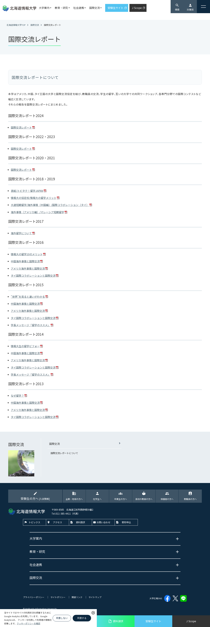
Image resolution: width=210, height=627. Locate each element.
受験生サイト (153, 621)
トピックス (34, 522)
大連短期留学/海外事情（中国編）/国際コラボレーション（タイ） (50, 205)
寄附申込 (126, 522)
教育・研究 (61, 8)
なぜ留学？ (17, 396)
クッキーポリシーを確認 (28, 623)
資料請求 (115, 621)
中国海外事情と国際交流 (25, 261)
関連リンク (77, 597)
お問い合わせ (103, 522)
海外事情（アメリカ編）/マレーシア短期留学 (37, 212)
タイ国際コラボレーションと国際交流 (33, 275)
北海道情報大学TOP (16, 24)
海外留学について (21, 233)
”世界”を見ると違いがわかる (28, 297)
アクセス (57, 522)
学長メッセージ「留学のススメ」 (30, 325)
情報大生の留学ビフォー (25, 346)
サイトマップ (95, 597)
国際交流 (35, 24)
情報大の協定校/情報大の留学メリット (33, 198)
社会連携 (78, 8)
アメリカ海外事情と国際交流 (28, 268)
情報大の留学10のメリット (27, 254)
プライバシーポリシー (33, 597)
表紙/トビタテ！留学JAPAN (27, 191)
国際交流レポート (21, 127)
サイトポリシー (58, 597)
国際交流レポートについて (64, 453)
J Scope (191, 621)
